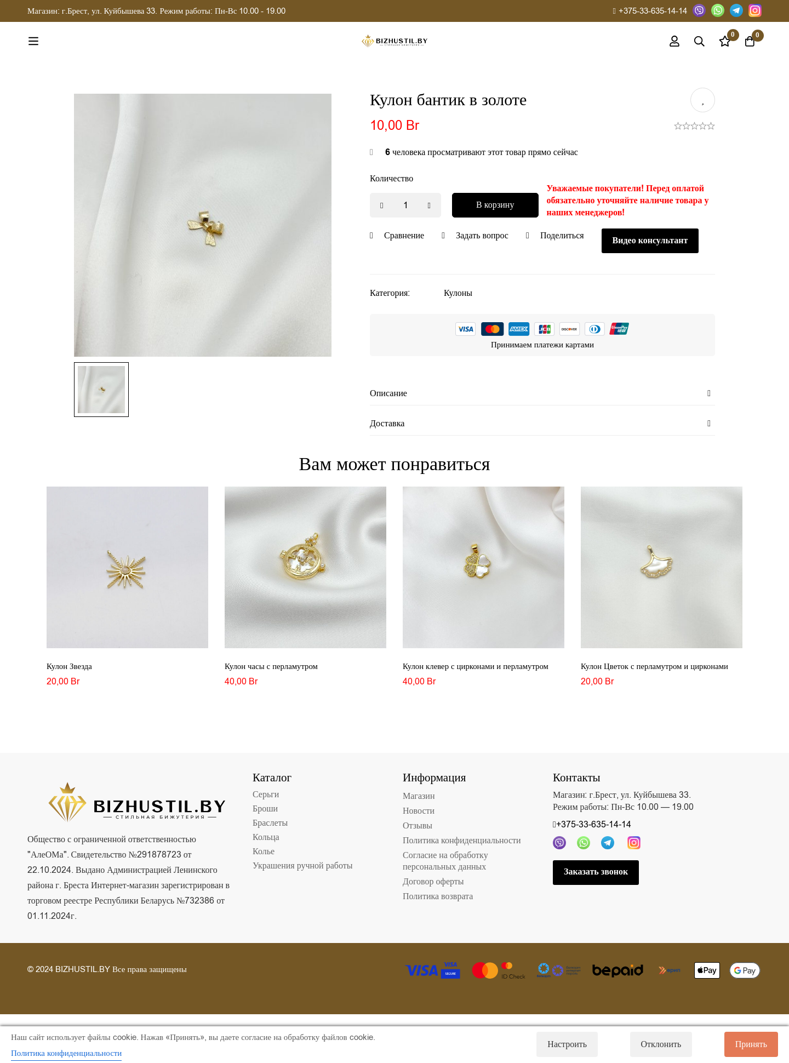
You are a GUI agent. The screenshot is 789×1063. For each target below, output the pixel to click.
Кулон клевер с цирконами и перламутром (481, 670)
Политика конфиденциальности (462, 844)
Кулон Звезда (71, 670)
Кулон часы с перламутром (275, 670)
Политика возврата (438, 900)
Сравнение (404, 236)
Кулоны (458, 293)
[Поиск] (692, 41)
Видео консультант (650, 241)
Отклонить (654, 1044)
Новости (418, 815)
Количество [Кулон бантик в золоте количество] (391, 179)
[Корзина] (747, 41)
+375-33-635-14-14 (650, 10)
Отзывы (417, 830)
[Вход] (665, 41)
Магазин (418, 800)
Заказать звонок (596, 876)
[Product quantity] (405, 205)
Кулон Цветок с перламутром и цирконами (660, 670)
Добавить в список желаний (702, 100)
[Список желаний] (720, 41)
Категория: (390, 293)
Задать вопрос (482, 236)
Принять (751, 1044)
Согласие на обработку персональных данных (445, 865)
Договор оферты (433, 885)
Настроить (554, 1044)
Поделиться (562, 236)
